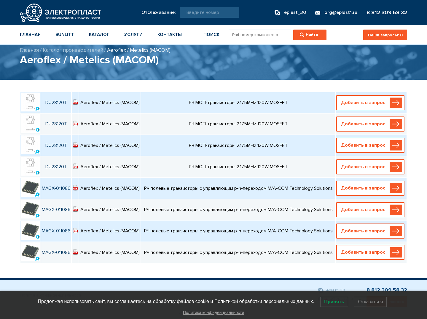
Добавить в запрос (371, 103)
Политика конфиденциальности (213, 312)
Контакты (169, 34)
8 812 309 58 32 (387, 12)
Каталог (99, 34)
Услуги (133, 34)
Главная (30, 34)
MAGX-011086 (56, 188)
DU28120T (56, 103)
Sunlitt (64, 34)
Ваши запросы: (385, 35)
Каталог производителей (73, 50)
